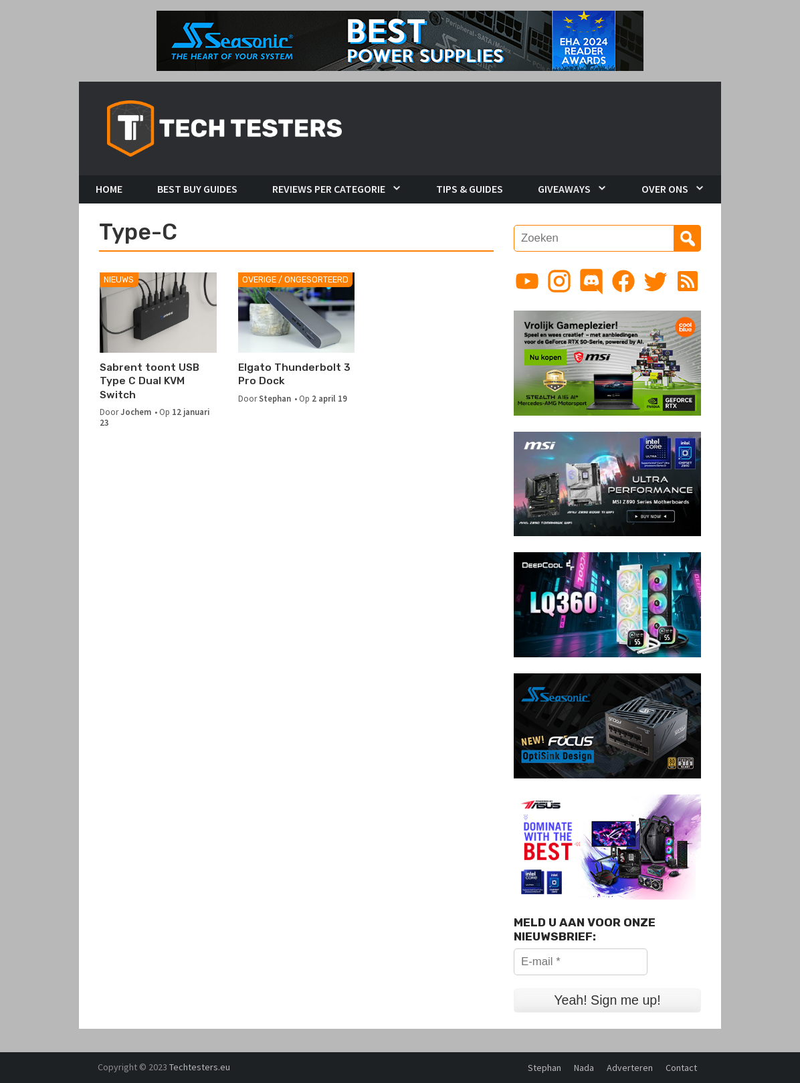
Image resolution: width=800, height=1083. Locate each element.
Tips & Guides (469, 188)
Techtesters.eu (199, 1067)
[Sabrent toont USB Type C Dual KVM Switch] (158, 312)
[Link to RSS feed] (687, 281)
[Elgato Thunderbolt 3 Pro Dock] (296, 312)
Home (109, 188)
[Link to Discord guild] (591, 281)
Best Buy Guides (197, 188)
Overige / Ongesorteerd (295, 279)
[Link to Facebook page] (623, 281)
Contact (681, 1068)
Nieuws (119, 279)
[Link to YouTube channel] (527, 281)
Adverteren (630, 1068)
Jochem (135, 411)
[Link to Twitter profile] (655, 281)
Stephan (275, 398)
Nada (584, 1068)
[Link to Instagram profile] (559, 281)
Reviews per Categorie (328, 188)
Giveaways (564, 188)
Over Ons (664, 188)
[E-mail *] (580, 961)
